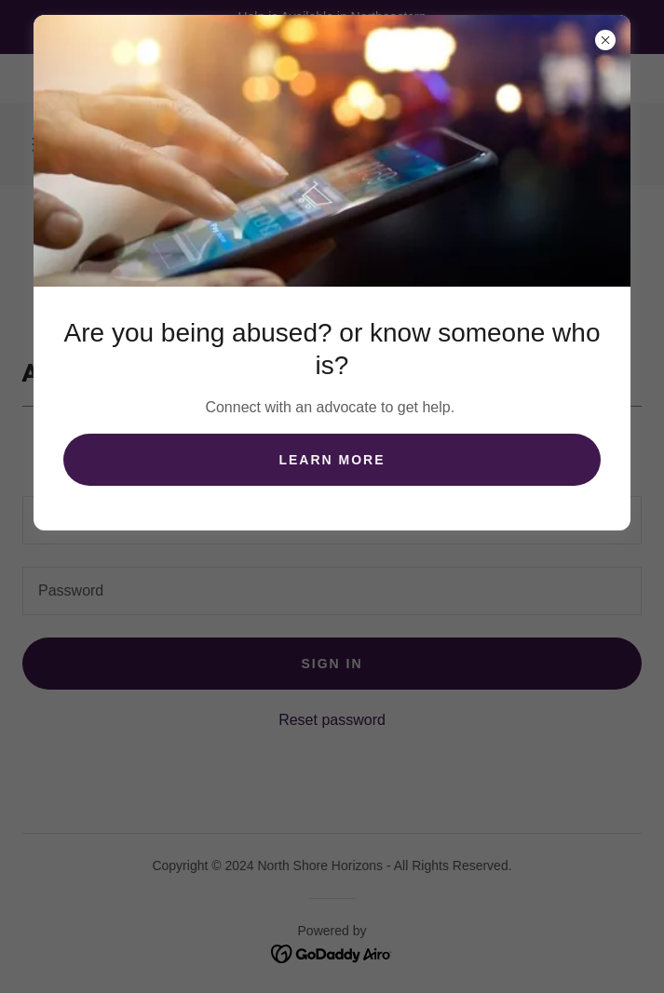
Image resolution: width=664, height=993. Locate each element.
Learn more (331, 459)
